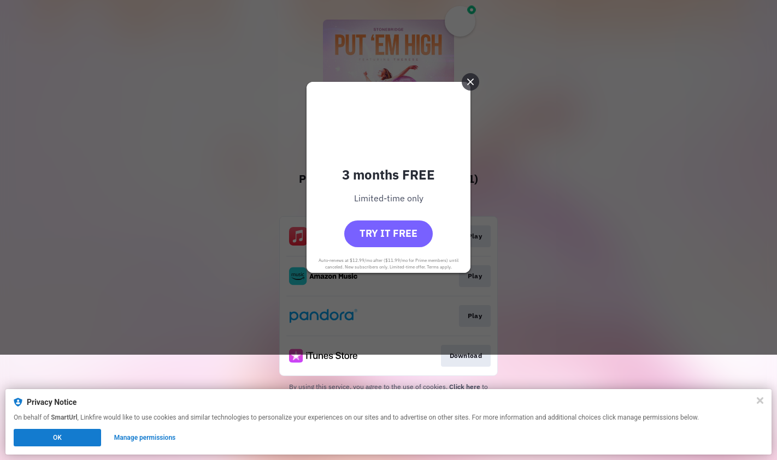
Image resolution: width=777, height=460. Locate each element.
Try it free (388, 286)
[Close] (760, 400)
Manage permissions (145, 437)
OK (57, 437)
